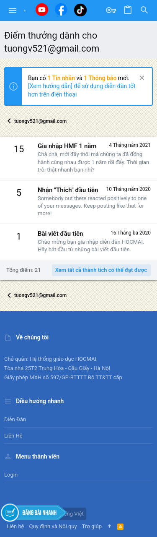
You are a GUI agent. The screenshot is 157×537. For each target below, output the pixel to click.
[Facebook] (61, 9)
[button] (12, 10)
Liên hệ (13, 436)
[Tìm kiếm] (144, 10)
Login (11, 475)
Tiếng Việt (68, 514)
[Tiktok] (80, 10)
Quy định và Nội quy (53, 526)
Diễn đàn (15, 419)
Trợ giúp (92, 526)
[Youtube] (41, 10)
